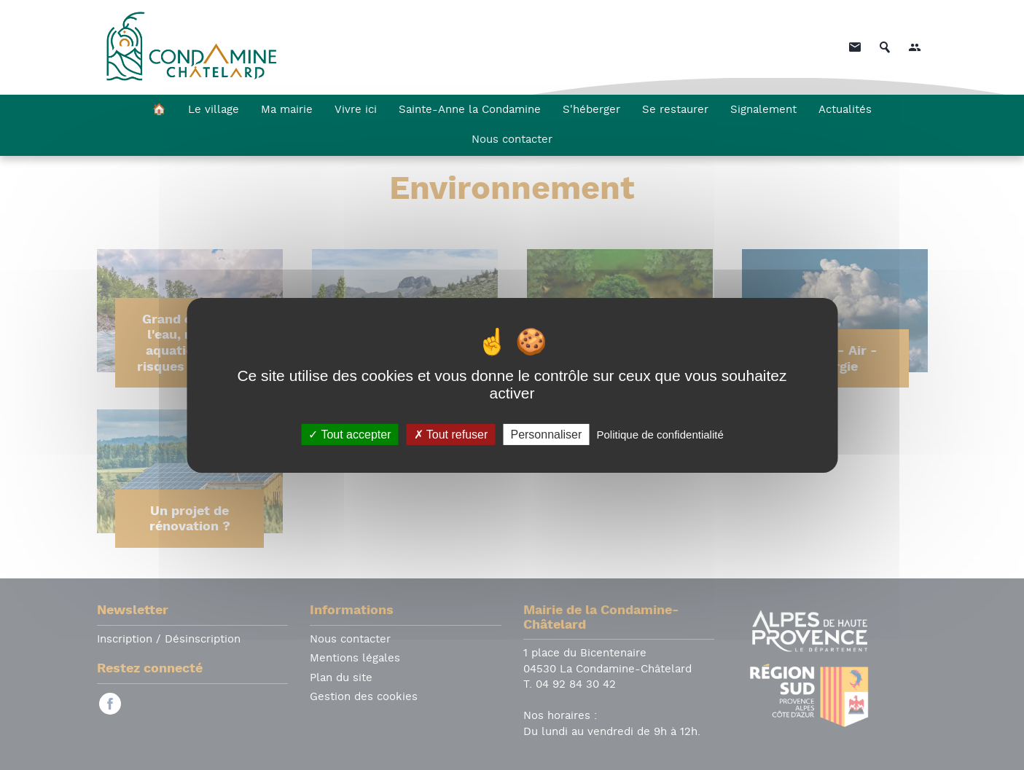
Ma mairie (287, 110)
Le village (213, 110)
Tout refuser (451, 434)
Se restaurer (675, 110)
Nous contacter (512, 140)
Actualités (845, 110)
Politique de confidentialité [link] (659, 434)
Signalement (763, 110)
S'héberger (591, 110)
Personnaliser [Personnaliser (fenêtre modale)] (546, 434)
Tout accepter (349, 434)
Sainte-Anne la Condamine (470, 110)
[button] (915, 47)
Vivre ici (356, 110)
